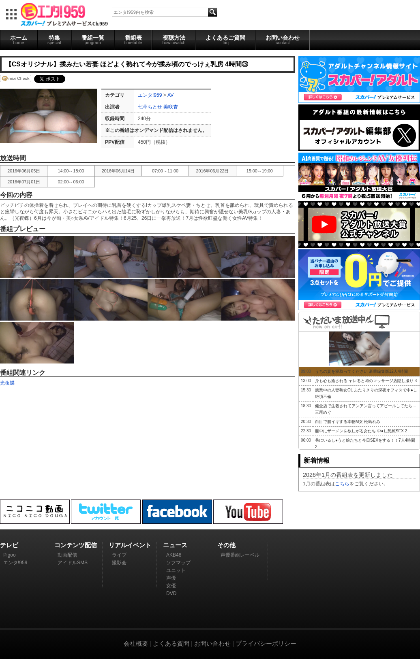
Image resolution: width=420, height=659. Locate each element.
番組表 (133, 39)
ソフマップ (178, 562)
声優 (171, 578)
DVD (171, 593)
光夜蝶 (7, 383)
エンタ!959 (150, 95)
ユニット (176, 570)
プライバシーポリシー (266, 643)
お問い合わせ (283, 39)
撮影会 (119, 562)
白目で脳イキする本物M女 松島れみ (347, 421)
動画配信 (67, 555)
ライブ (119, 555)
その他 (226, 545)
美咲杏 (170, 107)
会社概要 (136, 643)
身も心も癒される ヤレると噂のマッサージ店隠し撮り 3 (366, 380)
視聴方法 (173, 39)
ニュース (175, 545)
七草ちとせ (150, 107)
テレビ (9, 545)
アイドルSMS (73, 562)
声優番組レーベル (240, 555)
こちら (342, 484)
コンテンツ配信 (75, 545)
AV (170, 95)
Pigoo (9, 555)
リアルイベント (130, 545)
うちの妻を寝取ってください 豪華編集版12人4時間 (361, 371)
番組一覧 (92, 39)
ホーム (18, 39)
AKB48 (173, 555)
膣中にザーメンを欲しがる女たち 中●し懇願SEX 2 (361, 431)
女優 (171, 586)
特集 (54, 39)
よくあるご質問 (225, 39)
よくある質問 (171, 643)
